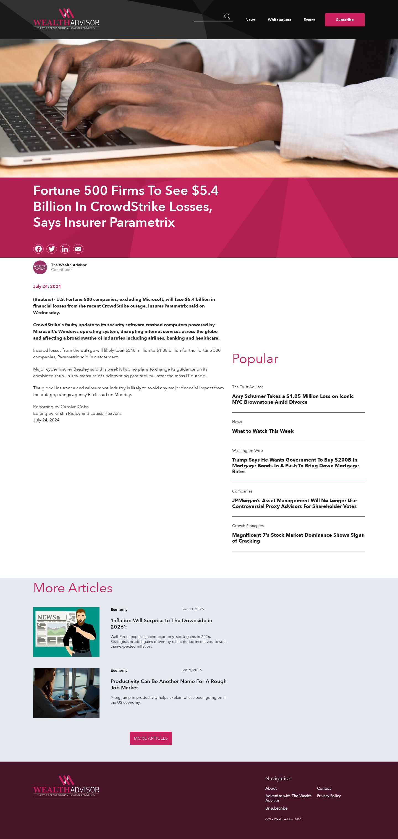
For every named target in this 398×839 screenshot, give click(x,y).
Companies (242, 491)
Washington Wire (247, 450)
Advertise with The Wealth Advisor (288, 798)
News (250, 19)
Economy (119, 609)
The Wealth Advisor (69, 265)
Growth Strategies (248, 525)
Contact (324, 788)
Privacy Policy (329, 796)
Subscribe (345, 19)
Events (309, 19)
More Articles (151, 738)
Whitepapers (279, 19)
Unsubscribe (276, 808)
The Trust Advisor (247, 387)
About (270, 788)
